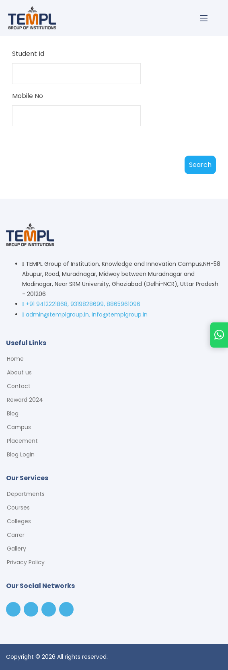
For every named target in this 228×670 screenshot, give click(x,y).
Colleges (19, 521)
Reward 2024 (25, 400)
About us (19, 372)
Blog (12, 413)
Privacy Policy (26, 562)
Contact (19, 386)
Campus (19, 427)
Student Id (28, 53)
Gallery (16, 548)
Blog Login (21, 454)
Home (15, 359)
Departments (26, 494)
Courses (18, 507)
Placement (22, 441)
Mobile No (27, 96)
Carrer (16, 535)
